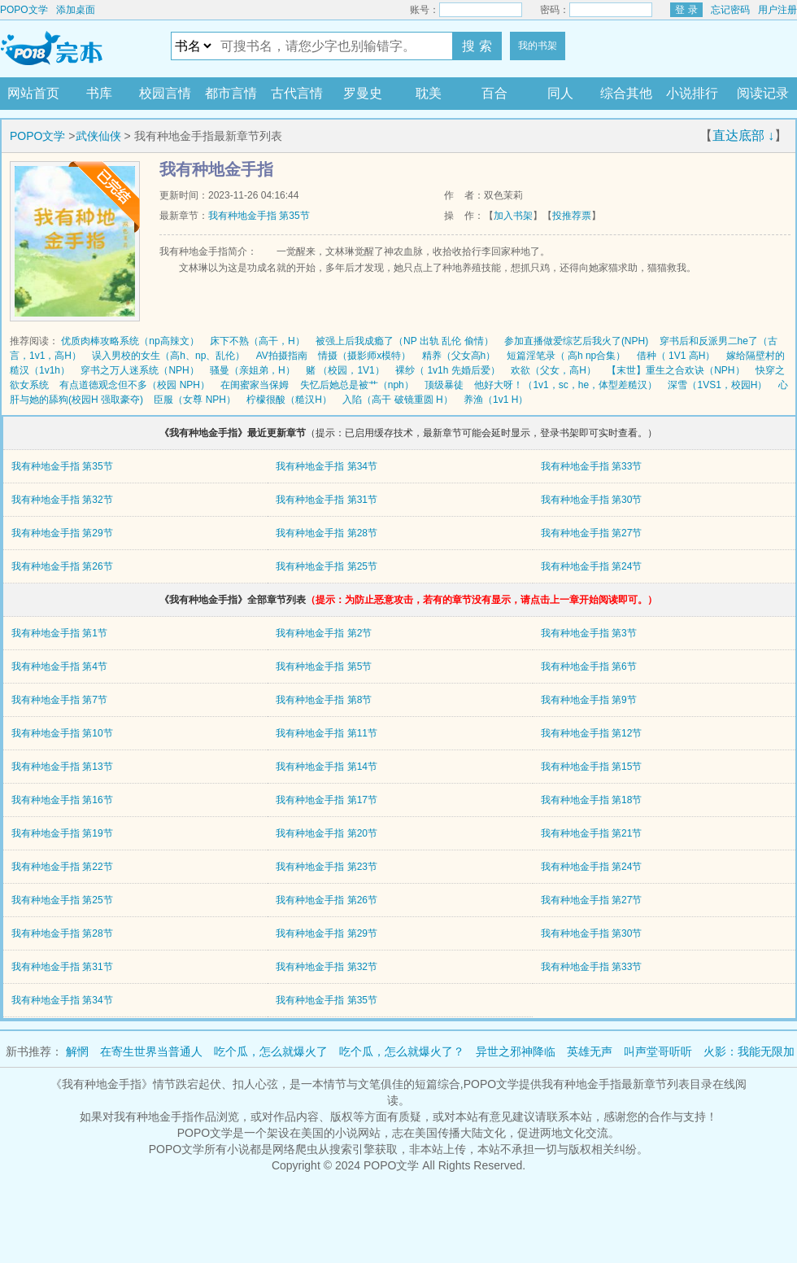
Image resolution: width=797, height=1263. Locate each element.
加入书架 (513, 215)
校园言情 (165, 93)
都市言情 (231, 93)
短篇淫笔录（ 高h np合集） (566, 355)
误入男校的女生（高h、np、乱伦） (168, 355)
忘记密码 (730, 9)
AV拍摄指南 (281, 355)
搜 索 (476, 46)
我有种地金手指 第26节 (62, 566)
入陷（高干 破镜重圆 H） (397, 399)
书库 (99, 93)
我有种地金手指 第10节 (62, 733)
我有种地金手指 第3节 (589, 633)
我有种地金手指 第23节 (326, 866)
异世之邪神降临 (515, 1051)
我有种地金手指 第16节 (62, 800)
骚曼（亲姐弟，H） (252, 370)
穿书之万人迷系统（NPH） (139, 370)
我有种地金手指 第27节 (591, 533)
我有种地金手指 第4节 (59, 666)
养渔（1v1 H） (496, 399)
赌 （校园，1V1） (345, 370)
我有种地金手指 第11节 (326, 733)
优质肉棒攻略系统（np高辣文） (129, 341)
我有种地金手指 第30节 (591, 499)
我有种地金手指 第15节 (591, 766)
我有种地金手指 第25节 (326, 566)
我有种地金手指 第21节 (591, 833)
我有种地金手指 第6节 (589, 666)
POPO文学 (24, 9)
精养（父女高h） (459, 355)
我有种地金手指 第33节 (591, 466)
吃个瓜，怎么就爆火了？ (401, 1051)
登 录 (686, 9)
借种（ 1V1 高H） (676, 355)
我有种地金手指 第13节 (62, 766)
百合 (494, 93)
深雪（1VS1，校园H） (717, 385)
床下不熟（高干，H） (257, 341)
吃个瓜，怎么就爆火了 (271, 1051)
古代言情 (297, 93)
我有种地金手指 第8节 (324, 700)
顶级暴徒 (444, 385)
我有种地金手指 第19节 (62, 833)
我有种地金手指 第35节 (259, 215)
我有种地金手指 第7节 (59, 700)
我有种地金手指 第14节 (326, 766)
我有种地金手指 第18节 (591, 800)
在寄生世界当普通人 (151, 1051)
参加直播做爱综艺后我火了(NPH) (576, 341)
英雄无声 (589, 1051)
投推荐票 (571, 215)
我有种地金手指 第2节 (324, 633)
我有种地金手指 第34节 (326, 466)
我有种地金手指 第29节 (62, 533)
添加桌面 (75, 9)
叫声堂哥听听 (658, 1051)
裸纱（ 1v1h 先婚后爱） (447, 370)
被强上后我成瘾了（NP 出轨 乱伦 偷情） (404, 341)
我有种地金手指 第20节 (326, 833)
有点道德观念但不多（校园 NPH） (134, 385)
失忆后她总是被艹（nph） (357, 385)
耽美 (429, 93)
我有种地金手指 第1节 (59, 633)
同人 (560, 93)
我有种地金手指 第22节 (62, 866)
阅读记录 (763, 93)
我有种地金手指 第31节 (326, 499)
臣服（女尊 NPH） (195, 399)
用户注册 (777, 9)
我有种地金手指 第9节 (589, 700)
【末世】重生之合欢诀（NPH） (675, 370)
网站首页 (33, 93)
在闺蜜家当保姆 (254, 385)
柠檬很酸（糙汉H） (289, 399)
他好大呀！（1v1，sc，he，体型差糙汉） (565, 385)
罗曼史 (362, 93)
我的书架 (537, 45)
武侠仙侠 (98, 135)
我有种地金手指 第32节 (62, 499)
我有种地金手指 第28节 (326, 533)
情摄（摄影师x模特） (364, 355)
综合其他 (626, 93)
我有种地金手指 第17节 (326, 800)
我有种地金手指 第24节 (591, 566)
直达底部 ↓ (743, 135)
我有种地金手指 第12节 (591, 733)
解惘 (77, 1051)
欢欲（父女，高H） (553, 370)
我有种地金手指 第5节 (324, 666)
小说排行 (692, 93)
